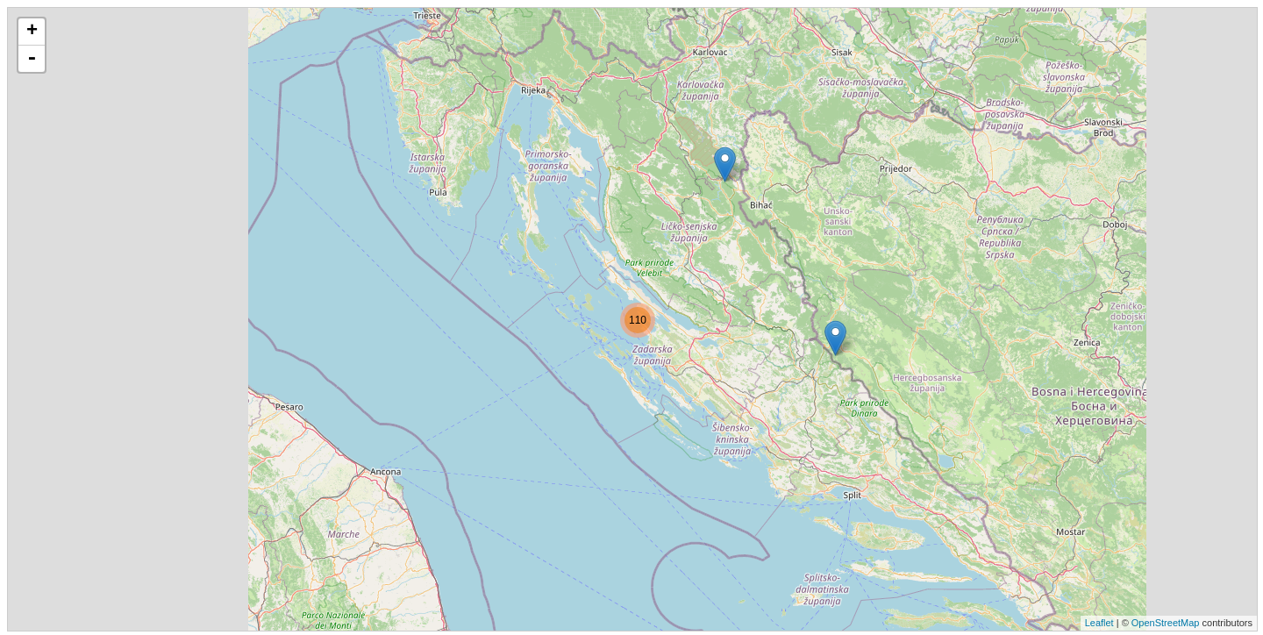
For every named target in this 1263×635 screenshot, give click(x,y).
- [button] (31, 59)
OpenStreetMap (1165, 622)
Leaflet (1099, 622)
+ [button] (32, 31)
